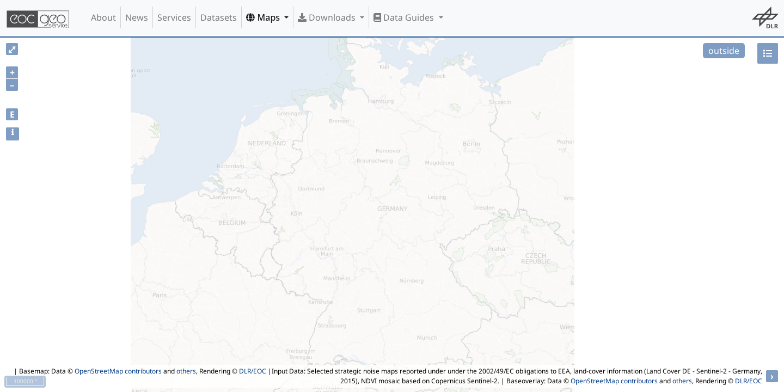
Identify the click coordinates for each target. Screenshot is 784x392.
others (186, 371)
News (136, 17)
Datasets (218, 17)
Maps (264, 17)
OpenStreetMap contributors (118, 371)
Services (174, 17)
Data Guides (404, 17)
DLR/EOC (252, 371)
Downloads (328, 17)
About (103, 17)
